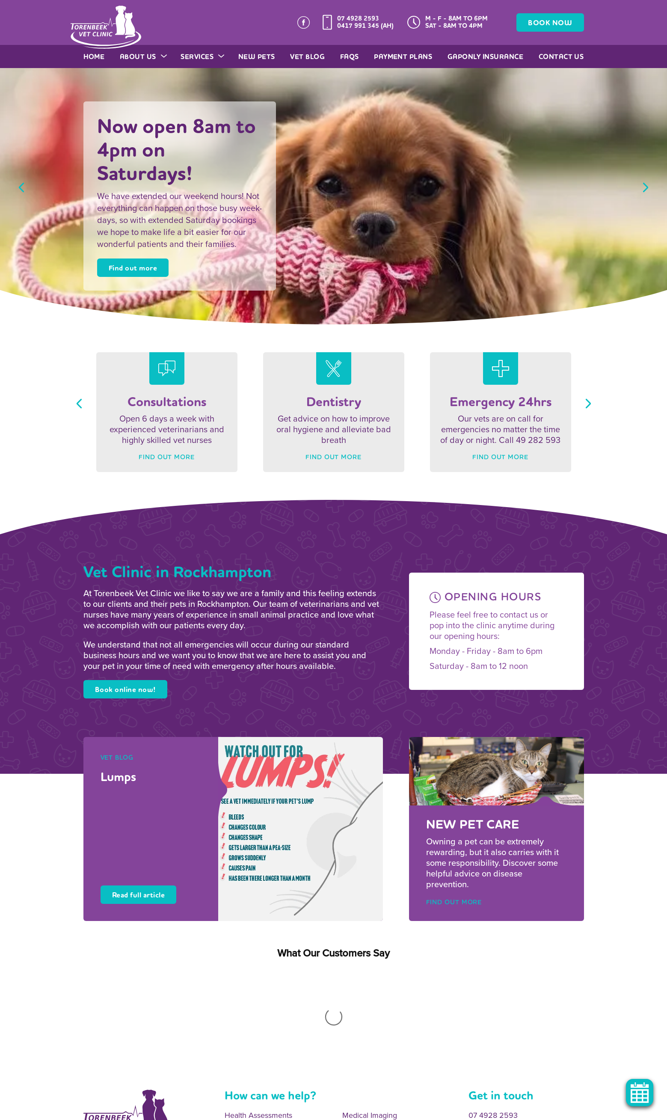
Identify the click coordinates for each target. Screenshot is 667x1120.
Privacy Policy (217, 1109)
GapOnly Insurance (485, 56)
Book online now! (125, 690)
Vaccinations (246, 1055)
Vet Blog (307, 56)
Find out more (133, 268)
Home (94, 56)
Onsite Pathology (253, 1020)
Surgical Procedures (376, 1037)
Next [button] (645, 187)
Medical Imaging (369, 1003)
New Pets (256, 56)
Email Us (483, 1029)
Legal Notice (260, 1109)
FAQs (349, 56)
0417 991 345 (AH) (365, 25)
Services (202, 56)
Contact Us (561, 56)
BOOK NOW (550, 23)
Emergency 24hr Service (384, 1055)
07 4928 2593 (358, 18)
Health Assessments (258, 1003)
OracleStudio (567, 1109)
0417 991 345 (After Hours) (512, 1012)
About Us (143, 56)
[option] (333, 196)
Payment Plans (403, 56)
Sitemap (179, 1109)
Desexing (240, 1037)
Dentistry (357, 1020)
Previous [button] (21, 187)
